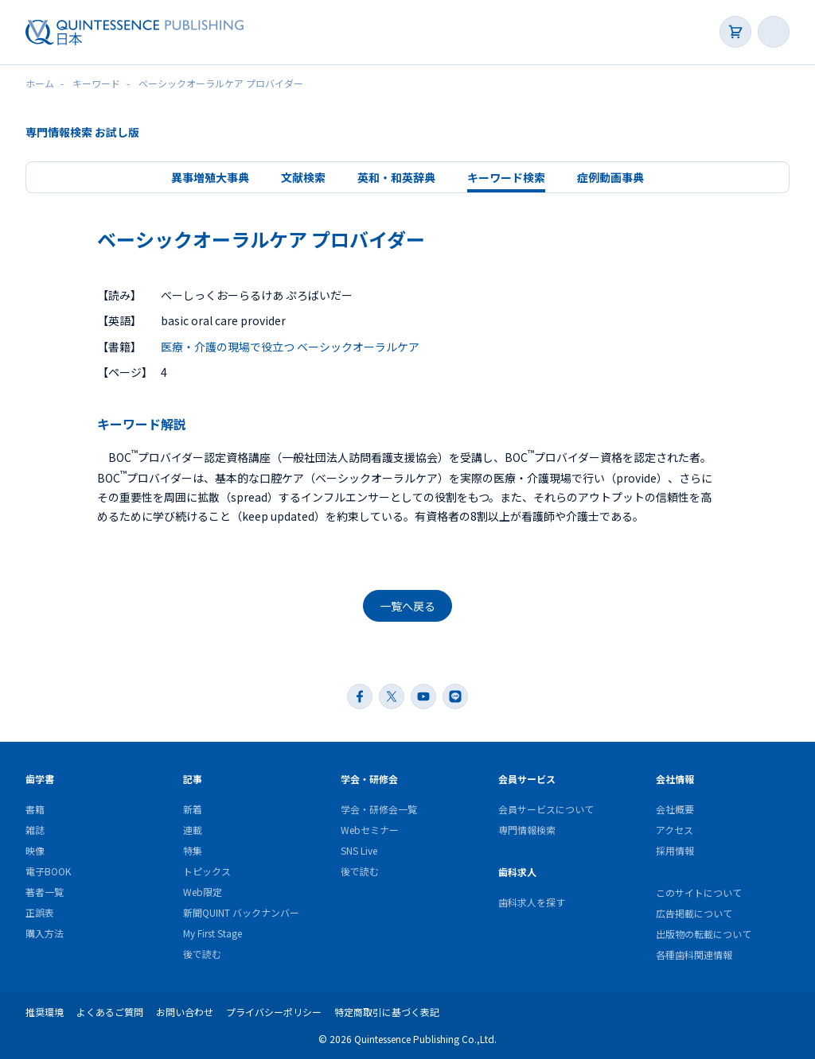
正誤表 (39, 912)
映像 (35, 850)
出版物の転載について (703, 934)
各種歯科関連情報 (694, 954)
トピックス (207, 871)
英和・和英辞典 (396, 177)
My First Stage (212, 933)
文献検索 (303, 177)
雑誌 (35, 829)
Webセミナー (370, 829)
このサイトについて (699, 892)
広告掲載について (694, 913)
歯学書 (39, 779)
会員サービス (527, 779)
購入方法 (44, 933)
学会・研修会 (369, 779)
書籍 (35, 809)
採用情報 (675, 850)
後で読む (202, 953)
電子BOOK (48, 871)
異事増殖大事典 (210, 177)
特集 (192, 850)
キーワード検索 (506, 177)
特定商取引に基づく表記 (386, 1011)
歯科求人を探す (531, 902)
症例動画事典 (610, 177)
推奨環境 (44, 1011)
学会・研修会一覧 (379, 809)
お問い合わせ (184, 1011)
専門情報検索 (527, 829)
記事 (192, 779)
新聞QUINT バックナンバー (241, 912)
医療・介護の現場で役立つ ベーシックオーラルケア (290, 347)
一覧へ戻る (407, 606)
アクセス (674, 829)
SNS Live (359, 850)
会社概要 (675, 809)
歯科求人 (517, 872)
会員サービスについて (546, 809)
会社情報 (675, 779)
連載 (192, 829)
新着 (192, 809)
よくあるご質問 (109, 1011)
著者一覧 (44, 891)
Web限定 (202, 891)
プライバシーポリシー (274, 1011)
